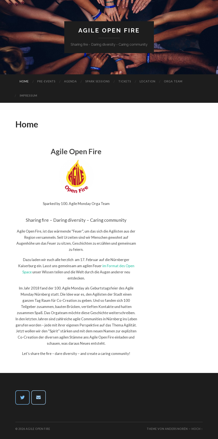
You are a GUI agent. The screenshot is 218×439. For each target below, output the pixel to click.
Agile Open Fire (109, 30)
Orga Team (173, 81)
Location (147, 81)
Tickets (124, 81)
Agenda (70, 81)
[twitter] (22, 397)
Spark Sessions (97, 81)
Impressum (28, 95)
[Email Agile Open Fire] (38, 397)
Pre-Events (46, 81)
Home (24, 81)
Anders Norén (176, 429)
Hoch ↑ (197, 429)
